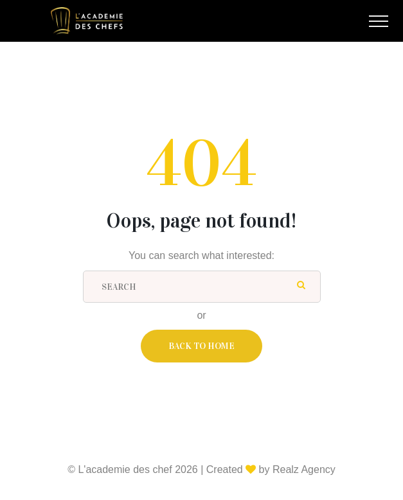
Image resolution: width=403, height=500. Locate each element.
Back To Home (201, 346)
